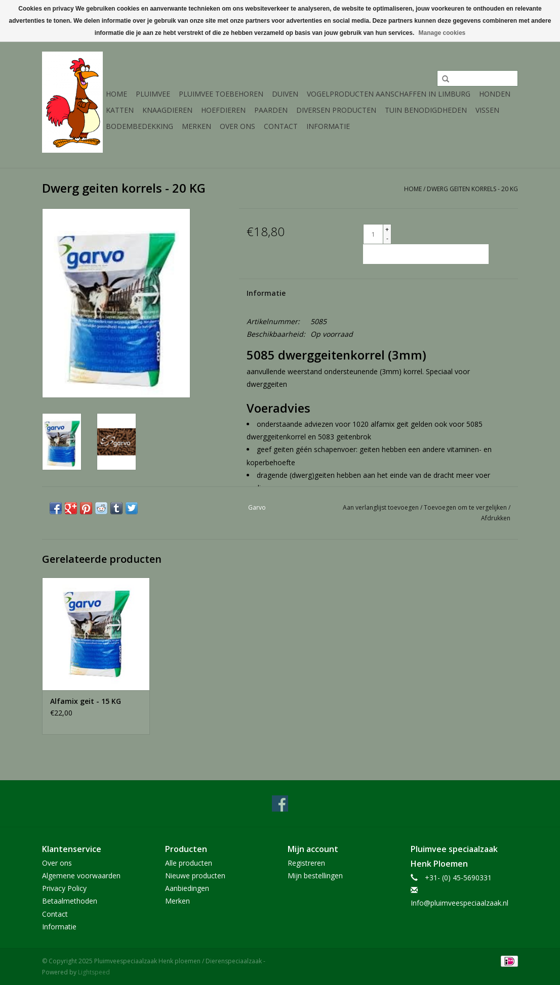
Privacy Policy (64, 888)
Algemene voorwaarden (81, 875)
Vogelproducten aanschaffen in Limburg (388, 94)
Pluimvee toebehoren (221, 94)
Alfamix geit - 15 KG (85, 701)
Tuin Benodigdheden (426, 110)
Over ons (237, 126)
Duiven (285, 94)
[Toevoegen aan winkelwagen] (426, 254)
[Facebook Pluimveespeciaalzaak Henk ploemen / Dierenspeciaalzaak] (280, 803)
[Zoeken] (477, 78)
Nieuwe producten (195, 875)
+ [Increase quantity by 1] (387, 229)
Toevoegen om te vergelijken (466, 507)
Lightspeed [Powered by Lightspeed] (94, 972)
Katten (120, 110)
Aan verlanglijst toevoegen (381, 507)
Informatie (328, 126)
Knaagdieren (167, 110)
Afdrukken (495, 518)
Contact (281, 126)
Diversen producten (336, 110)
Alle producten (188, 863)
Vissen (487, 110)
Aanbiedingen (187, 888)
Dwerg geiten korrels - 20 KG (472, 189)
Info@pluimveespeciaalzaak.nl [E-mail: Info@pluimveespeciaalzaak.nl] (459, 903)
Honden (494, 94)
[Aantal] (373, 234)
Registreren (306, 863)
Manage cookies (442, 32)
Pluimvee (153, 94)
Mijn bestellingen (315, 875)
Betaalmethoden (69, 901)
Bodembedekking (139, 126)
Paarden (271, 110)
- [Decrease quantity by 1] (387, 238)
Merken (196, 126)
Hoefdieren (223, 110)
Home (116, 94)
